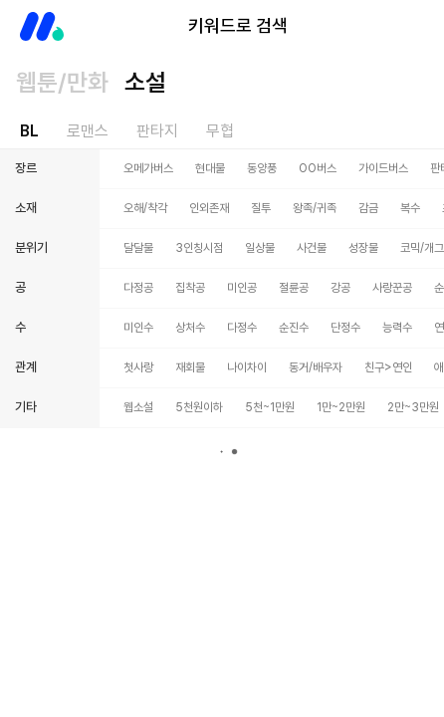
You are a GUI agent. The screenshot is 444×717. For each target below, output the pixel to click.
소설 (145, 82)
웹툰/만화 (62, 82)
